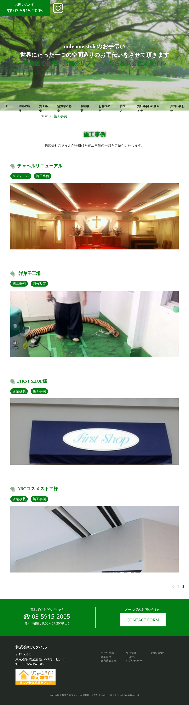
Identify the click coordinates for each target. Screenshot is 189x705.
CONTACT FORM (143, 620)
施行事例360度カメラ (148, 108)
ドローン (123, 108)
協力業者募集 (64, 108)
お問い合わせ (134, 660)
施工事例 (43, 108)
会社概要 (84, 108)
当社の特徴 (24, 108)
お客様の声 (104, 108)
